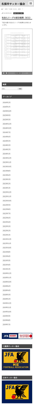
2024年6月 (7, 136)
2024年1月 (6, 153)
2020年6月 (7, 286)
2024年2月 (7, 149)
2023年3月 (7, 179)
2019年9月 (6, 316)
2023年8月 (7, 171)
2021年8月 (6, 252)
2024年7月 (7, 132)
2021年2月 (6, 269)
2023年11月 (7, 162)
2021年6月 (6, 256)
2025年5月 (7, 119)
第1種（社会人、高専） (15, 9)
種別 (6, 9)
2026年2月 (7, 102)
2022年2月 (7, 230)
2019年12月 (7, 303)
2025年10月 (7, 111)
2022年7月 (7, 213)
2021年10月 (7, 247)
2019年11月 (7, 307)
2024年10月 (7, 128)
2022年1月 (6, 235)
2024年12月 (7, 124)
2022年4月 (7, 222)
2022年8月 (7, 209)
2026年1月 (6, 106)
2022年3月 (7, 226)
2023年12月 (7, 158)
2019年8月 (6, 320)
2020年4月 (7, 290)
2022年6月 (7, 217)
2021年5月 (6, 260)
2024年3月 (7, 145)
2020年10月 (7, 282)
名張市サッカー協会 (13, 4)
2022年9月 (7, 205)
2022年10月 (7, 200)
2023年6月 (7, 175)
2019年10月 (7, 311)
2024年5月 (7, 141)
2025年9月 (7, 115)
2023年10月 (7, 166)
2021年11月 (7, 243)
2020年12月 (7, 273)
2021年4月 (6, 264)
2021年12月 (7, 239)
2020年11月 (7, 277)
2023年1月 (6, 188)
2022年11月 (7, 196)
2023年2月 (7, 183)
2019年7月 (6, 324)
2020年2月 (7, 299)
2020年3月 (7, 294)
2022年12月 (7, 192)
